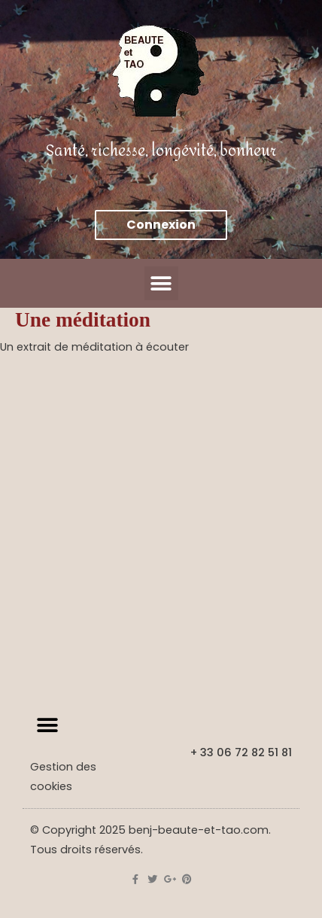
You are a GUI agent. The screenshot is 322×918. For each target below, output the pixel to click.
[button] (161, 283)
